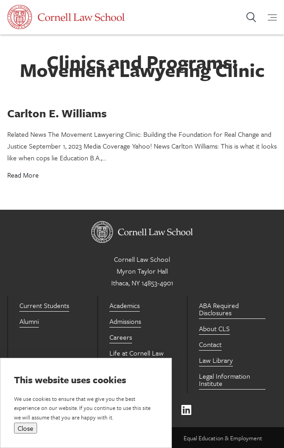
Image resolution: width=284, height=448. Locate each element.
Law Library (216, 360)
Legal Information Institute (224, 379)
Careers (120, 337)
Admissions (125, 321)
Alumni (29, 321)
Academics (124, 305)
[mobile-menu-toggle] (267, 17)
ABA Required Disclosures (219, 309)
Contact (210, 344)
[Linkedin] (186, 410)
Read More (23, 175)
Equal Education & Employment (223, 438)
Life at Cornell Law (136, 353)
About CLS (214, 328)
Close (25, 428)
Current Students (44, 305)
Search (251, 17)
